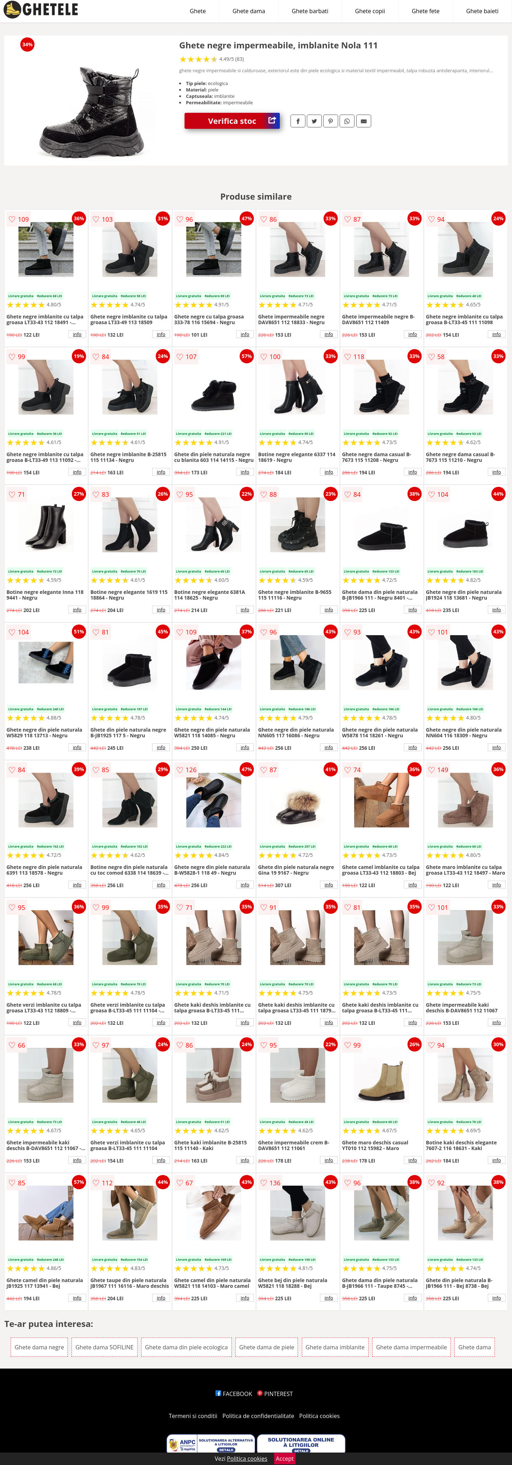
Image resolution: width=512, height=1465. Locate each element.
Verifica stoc (244, 121)
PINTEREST (275, 1394)
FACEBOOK (233, 1394)
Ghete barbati (310, 11)
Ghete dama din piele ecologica (186, 1347)
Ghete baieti (482, 11)
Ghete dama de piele (266, 1347)
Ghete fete (425, 11)
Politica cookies (319, 1416)
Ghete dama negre (39, 1347)
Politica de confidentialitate (258, 1416)
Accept (285, 1459)
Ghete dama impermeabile (411, 1347)
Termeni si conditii (193, 1416)
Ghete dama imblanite (335, 1347)
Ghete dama (249, 11)
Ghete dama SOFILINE (104, 1347)
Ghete (198, 11)
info (77, 334)
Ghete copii (370, 11)
